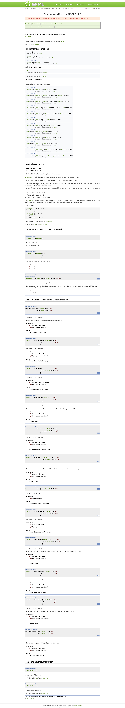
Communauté (80, 4)
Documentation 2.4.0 (44, 8)
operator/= (38, 143)
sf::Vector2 (28, 177)
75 (36, 678)
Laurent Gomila (65, 707)
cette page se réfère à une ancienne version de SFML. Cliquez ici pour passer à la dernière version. (57, 18)
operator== (38, 149)
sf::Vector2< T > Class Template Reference (63, 8)
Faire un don (97, 8)
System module (28, 36)
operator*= (38, 131)
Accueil (27, 8)
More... (62, 41)
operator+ (38, 107)
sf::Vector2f (29, 208)
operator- (38, 89)
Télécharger (69, 4)
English (88, 8)
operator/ (38, 137)
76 (36, 693)
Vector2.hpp (35, 44)
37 (35, 224)
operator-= (38, 101)
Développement (93, 4)
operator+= (38, 95)
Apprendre (58, 4)
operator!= (38, 155)
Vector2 (29, 52)
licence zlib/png (78, 705)
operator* (38, 119)
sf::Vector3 (49, 221)
